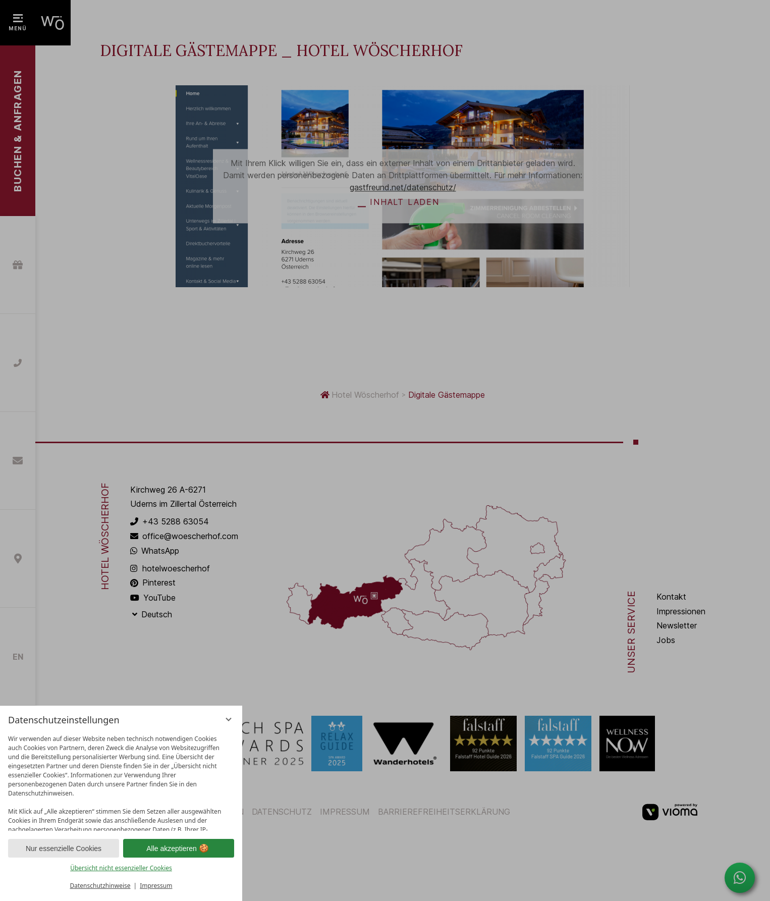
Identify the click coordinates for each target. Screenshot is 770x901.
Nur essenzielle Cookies (63, 848)
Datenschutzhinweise (100, 885)
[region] (121, 780)
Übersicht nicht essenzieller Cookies (121, 868)
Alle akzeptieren (178, 848)
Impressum (156, 885)
